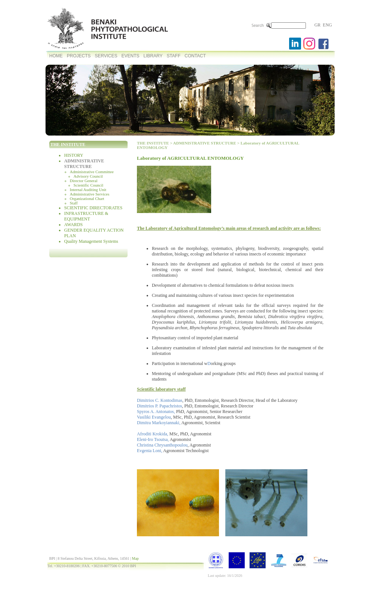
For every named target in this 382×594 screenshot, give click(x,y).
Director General (83, 180)
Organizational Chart (87, 198)
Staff (74, 203)
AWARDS (73, 224)
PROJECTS (79, 55)
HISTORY (73, 155)
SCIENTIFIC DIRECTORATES (93, 207)
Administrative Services (89, 194)
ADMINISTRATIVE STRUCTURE (84, 163)
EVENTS (130, 55)
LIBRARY (153, 55)
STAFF (174, 55)
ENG (327, 25)
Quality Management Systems (91, 241)
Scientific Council (88, 185)
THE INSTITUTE (153, 143)
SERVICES (106, 55)
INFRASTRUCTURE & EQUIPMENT (86, 216)
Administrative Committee (92, 171)
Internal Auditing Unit (88, 189)
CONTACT (195, 55)
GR (317, 25)
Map (135, 558)
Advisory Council (88, 176)
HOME (56, 55)
